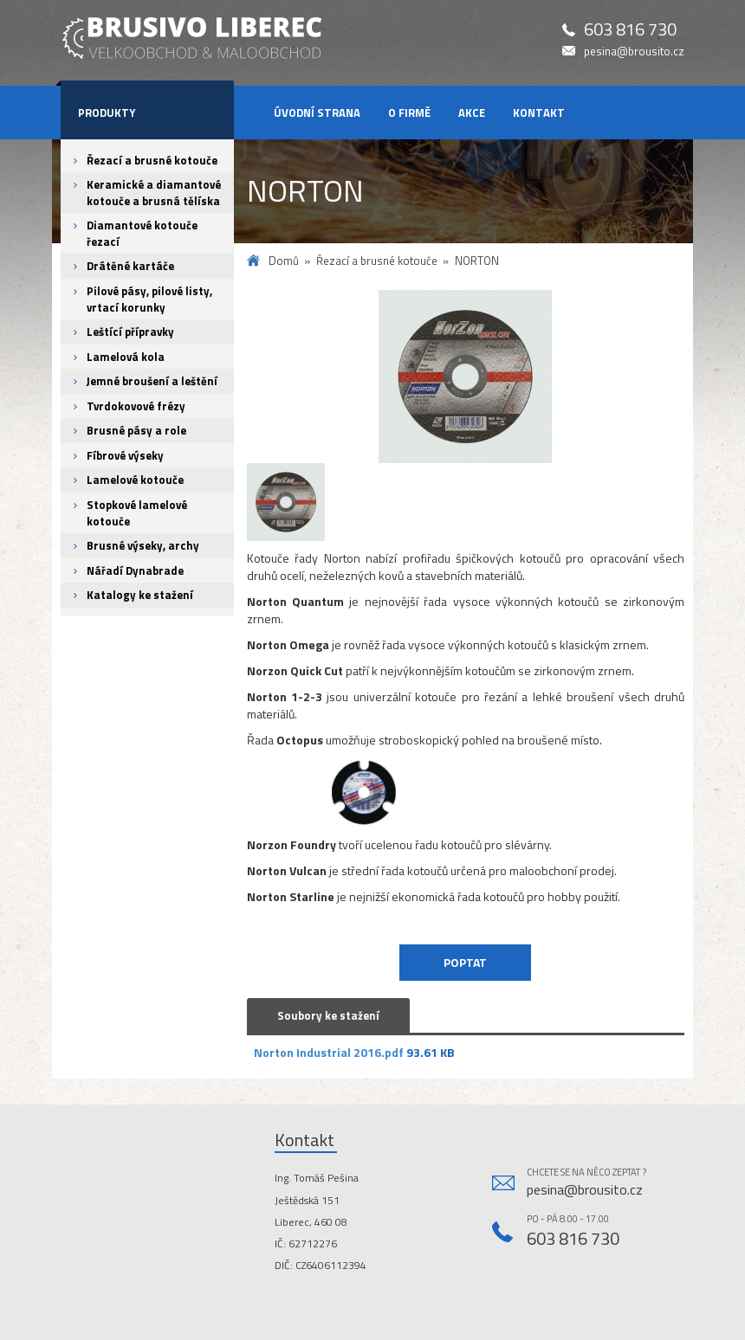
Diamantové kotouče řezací (142, 233)
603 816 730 (630, 29)
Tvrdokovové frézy (136, 406)
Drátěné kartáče (130, 265)
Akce (471, 112)
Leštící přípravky (130, 331)
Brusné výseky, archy (143, 545)
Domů (284, 261)
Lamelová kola (126, 356)
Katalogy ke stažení (140, 594)
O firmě (409, 112)
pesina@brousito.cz (634, 51)
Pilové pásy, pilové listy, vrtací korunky (149, 299)
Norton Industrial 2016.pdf (329, 1052)
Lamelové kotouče (135, 479)
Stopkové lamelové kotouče (137, 513)
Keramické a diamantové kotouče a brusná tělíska (154, 192)
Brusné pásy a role (136, 430)
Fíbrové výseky (125, 455)
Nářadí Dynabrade (135, 570)
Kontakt (539, 112)
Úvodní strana (317, 112)
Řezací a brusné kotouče (152, 160)
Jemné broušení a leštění (152, 381)
